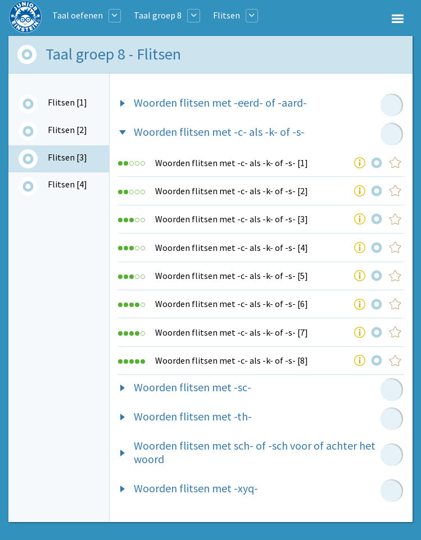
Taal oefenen (77, 15)
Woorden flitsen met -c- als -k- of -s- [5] (231, 275)
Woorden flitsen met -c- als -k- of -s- (219, 132)
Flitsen (226, 15)
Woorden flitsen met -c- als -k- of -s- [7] (231, 332)
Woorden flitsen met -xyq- (196, 488)
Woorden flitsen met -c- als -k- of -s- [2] (231, 190)
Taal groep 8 (158, 15)
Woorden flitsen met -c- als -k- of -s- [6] (231, 303)
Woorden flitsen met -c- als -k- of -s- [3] (231, 219)
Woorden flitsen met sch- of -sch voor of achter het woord (254, 452)
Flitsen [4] (67, 184)
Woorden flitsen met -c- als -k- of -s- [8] (231, 360)
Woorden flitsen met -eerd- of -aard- (220, 102)
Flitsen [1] (67, 102)
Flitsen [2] (67, 129)
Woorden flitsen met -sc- (192, 387)
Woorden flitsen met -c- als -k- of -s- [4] (231, 247)
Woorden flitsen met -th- (193, 416)
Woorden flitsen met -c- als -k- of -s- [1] (231, 162)
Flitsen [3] (67, 157)
